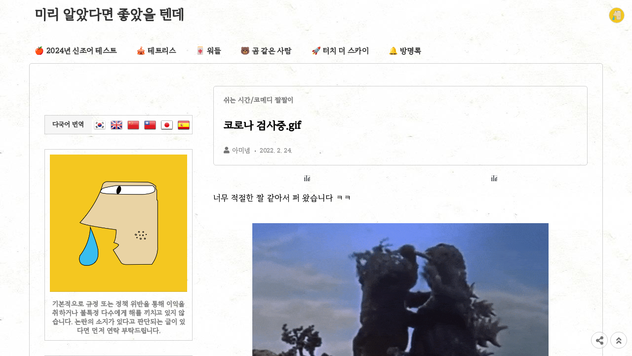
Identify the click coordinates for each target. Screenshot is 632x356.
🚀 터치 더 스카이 (340, 50)
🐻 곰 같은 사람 (266, 50)
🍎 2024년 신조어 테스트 (76, 50)
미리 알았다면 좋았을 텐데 (110, 14)
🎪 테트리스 (156, 50)
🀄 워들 (208, 50)
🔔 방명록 (405, 50)
